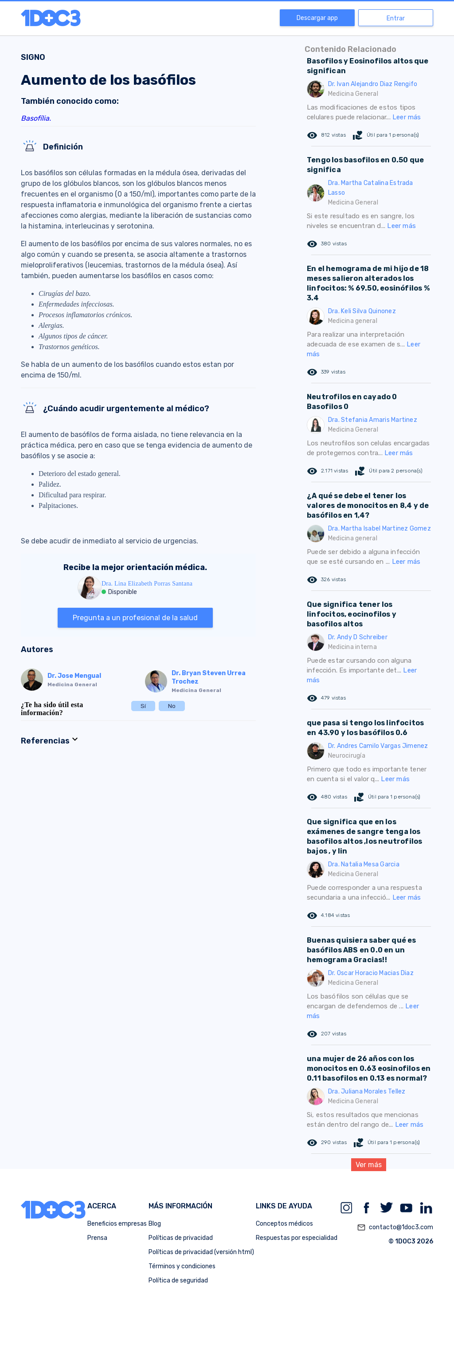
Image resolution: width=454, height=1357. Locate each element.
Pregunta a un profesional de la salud (135, 618)
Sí (143, 706)
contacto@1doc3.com (395, 1227)
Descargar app (317, 18)
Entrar (396, 18)
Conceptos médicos (284, 1223)
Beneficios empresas (117, 1223)
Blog (155, 1223)
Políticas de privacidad (181, 1238)
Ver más (369, 1164)
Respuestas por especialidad (296, 1238)
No (172, 706)
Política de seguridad (178, 1280)
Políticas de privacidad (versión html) (201, 1252)
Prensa (97, 1238)
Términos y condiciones (182, 1266)
